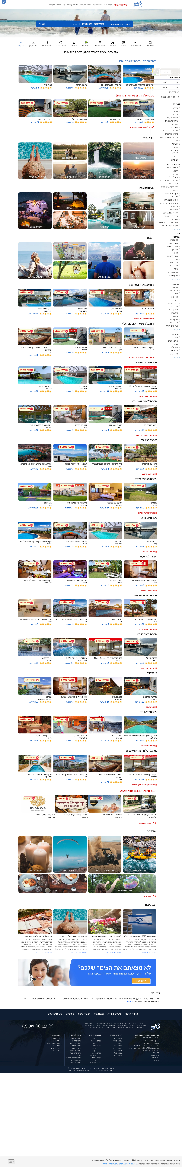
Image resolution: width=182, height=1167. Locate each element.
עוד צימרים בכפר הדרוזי (147, 668)
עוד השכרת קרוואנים (148, 474)
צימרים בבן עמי (96, 1050)
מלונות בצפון (55, 1050)
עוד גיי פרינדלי (150, 707)
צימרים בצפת (96, 1053)
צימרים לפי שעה (75, 1053)
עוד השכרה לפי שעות (148, 590)
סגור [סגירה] (11, 1162)
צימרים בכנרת (117, 1050)
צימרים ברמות (96, 1058)
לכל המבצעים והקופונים (146, 823)
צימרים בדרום (117, 1043)
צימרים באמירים (96, 1038)
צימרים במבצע (76, 1038)
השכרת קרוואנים (72, 5)
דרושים (156, 1060)
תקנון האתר (99, 1013)
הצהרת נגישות (84, 1013)
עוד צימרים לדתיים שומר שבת (145, 435)
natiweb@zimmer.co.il (150, 1050)
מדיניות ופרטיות (131, 1013)
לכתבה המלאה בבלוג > (44, 952)
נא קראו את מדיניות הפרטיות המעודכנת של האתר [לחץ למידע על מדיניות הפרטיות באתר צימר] (120, 1164)
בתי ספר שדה (76, 1060)
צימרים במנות (96, 1060)
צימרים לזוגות (97, 5)
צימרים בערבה (117, 1048)
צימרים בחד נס (96, 1041)
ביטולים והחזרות (114, 1013)
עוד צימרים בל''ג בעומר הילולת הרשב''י (142, 357)
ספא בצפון (56, 1045)
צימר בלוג (70, 1013)
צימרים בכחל (97, 1045)
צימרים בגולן (118, 1053)
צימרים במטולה (96, 1048)
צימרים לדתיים (76, 1045)
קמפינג (78, 1055)
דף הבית (156, 1053)
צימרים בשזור (97, 1043)
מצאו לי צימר (61, 5)
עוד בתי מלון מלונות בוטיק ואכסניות (143, 784)
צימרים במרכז (117, 1041)
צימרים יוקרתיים (75, 1043)
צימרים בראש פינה (95, 1055)
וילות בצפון (56, 1041)
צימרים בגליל (117, 1055)
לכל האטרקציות (149, 896)
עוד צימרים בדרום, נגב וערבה (145, 629)
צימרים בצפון (108, 5)
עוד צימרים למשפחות (148, 746)
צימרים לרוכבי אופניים (73, 1058)
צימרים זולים (76, 1041)
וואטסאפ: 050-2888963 (151, 1043)
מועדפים (52, 5)
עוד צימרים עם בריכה (148, 551)
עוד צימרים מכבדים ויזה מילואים (144, 319)
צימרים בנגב (118, 1045)
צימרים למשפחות (85, 5)
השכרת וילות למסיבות (52, 1043)
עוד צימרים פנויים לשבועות (146, 396)
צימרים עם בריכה (75, 1062)
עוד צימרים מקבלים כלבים (146, 513)
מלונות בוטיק (55, 1048)
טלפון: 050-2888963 (152, 1041)
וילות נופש (56, 1038)
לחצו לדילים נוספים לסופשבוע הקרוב (142, 127)
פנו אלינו (130, 1001)
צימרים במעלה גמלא (94, 1062)
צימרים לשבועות (120, 4)
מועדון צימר (155, 1057)
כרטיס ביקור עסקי (55, 1013)
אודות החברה (154, 1055)
